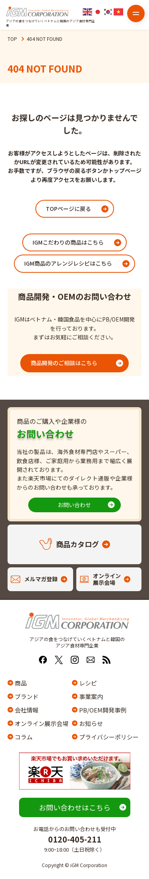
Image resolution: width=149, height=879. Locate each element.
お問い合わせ (74, 505)
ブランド (27, 696)
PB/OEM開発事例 (102, 710)
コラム (24, 737)
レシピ (88, 683)
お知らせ (91, 723)
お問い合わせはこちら (74, 807)
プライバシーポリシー (107, 737)
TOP (12, 38)
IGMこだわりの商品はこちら (68, 242)
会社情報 (27, 710)
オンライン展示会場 (41, 723)
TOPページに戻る (68, 209)
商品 (21, 683)
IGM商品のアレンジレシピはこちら (68, 263)
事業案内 (91, 696)
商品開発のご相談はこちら (64, 363)
